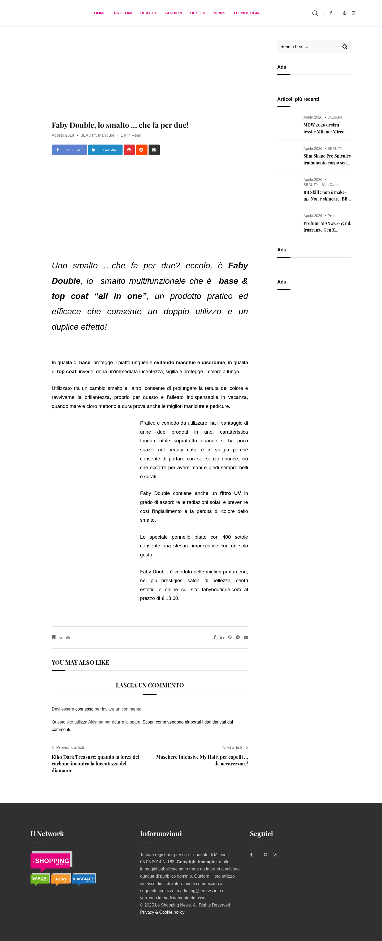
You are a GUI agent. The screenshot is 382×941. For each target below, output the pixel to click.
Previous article (70, 747)
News (219, 13)
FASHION (173, 13)
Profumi (123, 13)
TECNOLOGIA (246, 13)
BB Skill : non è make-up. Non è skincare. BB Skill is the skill (325, 198)
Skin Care (329, 184)
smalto (65, 637)
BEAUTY (148, 13)
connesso (84, 709)
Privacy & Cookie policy (162, 912)
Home (100, 13)
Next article (233, 747)
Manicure (106, 135)
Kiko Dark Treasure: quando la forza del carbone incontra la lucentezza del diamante (96, 763)
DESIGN (198, 13)
